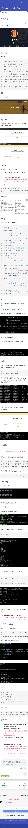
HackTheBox (5, 776)
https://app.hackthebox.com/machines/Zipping (15, 23)
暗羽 (23, 768)
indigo (23, 826)
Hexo (18, 826)
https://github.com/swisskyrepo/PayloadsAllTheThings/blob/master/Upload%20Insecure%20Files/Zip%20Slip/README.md (15, 182)
